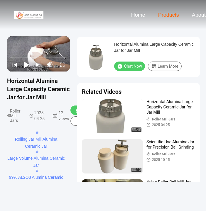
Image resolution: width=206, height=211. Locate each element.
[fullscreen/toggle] (62, 64)
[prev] (15, 64)
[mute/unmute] (50, 64)
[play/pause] (26, 64)
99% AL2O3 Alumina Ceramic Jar (36, 178)
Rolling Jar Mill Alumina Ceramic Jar (36, 140)
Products (168, 15)
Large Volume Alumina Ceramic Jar (36, 159)
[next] (38, 64)
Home (138, 15)
